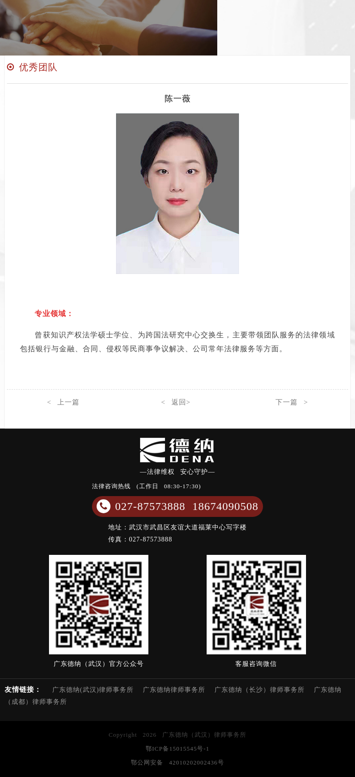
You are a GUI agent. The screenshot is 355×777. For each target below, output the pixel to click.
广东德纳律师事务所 (174, 689)
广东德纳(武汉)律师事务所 (93, 689)
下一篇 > (291, 402)
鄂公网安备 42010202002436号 (177, 762)
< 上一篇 (63, 402)
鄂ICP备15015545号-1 (177, 748)
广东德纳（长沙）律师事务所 (259, 689)
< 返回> (175, 402)
